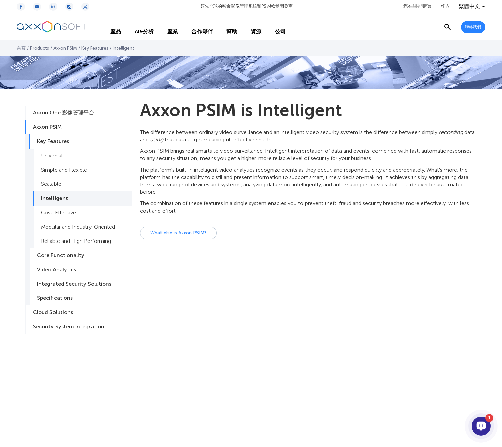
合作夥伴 (196, 27)
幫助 (225, 27)
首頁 (21, 48)
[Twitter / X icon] (85, 7)
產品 (109, 27)
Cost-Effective (58, 212)
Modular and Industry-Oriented (78, 227)
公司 (274, 27)
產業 (166, 27)
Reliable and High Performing (76, 241)
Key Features (94, 48)
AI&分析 (138, 27)
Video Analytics (56, 269)
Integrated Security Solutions (74, 284)
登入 (445, 6)
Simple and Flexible (64, 169)
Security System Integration (68, 326)
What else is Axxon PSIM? (178, 233)
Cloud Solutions (53, 312)
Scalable (51, 184)
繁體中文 (469, 6)
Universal (52, 155)
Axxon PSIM (65, 48)
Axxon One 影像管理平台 (63, 112)
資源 (250, 27)
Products (39, 48)
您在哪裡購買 (417, 6)
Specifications (55, 298)
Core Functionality (60, 255)
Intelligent (54, 198)
